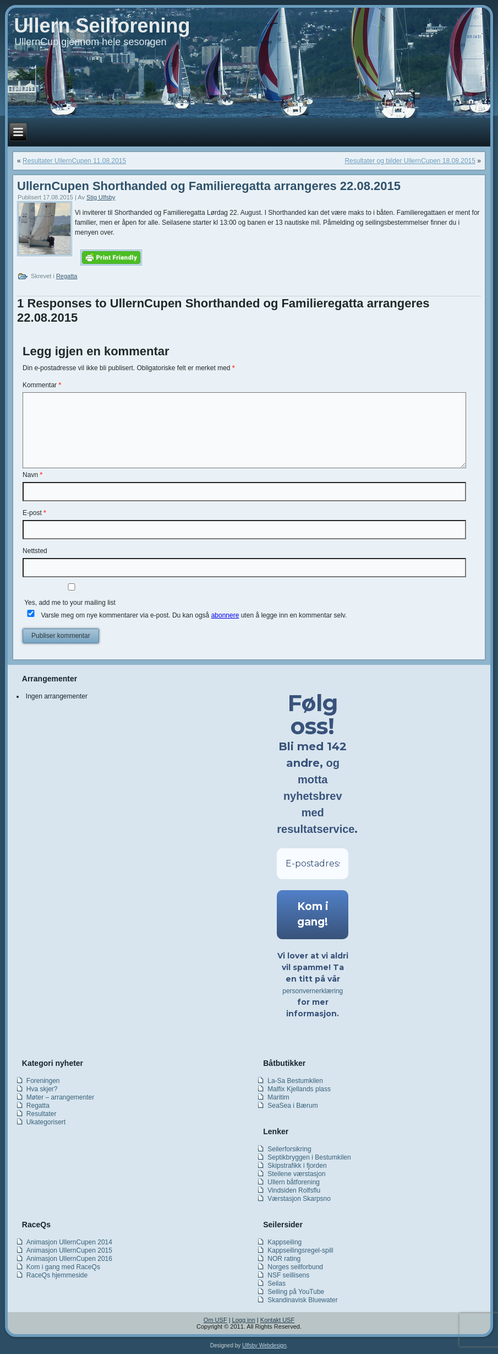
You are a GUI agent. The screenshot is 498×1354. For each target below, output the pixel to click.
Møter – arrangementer (60, 1097)
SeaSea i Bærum (292, 1105)
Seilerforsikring (289, 1149)
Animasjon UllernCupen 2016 (69, 1259)
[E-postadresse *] (312, 863)
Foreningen (43, 1081)
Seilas (276, 1283)
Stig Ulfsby (101, 197)
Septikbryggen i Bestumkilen (309, 1157)
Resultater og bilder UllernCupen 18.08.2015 (409, 161)
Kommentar (42, 385)
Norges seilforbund (295, 1267)
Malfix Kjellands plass (299, 1089)
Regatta (67, 276)
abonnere (225, 615)
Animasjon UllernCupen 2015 (69, 1250)
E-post (34, 513)
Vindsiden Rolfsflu (293, 1190)
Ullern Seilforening (102, 25)
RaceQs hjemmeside (56, 1275)
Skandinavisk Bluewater (302, 1300)
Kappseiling (284, 1242)
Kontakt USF (277, 1320)
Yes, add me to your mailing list (72, 594)
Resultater (41, 1114)
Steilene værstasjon (296, 1174)
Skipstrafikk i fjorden (296, 1165)
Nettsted (35, 551)
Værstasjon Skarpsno (299, 1199)
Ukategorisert (45, 1122)
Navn (32, 475)
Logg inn (243, 1320)
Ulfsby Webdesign (264, 1345)
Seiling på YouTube (295, 1292)
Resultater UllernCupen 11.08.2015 (74, 161)
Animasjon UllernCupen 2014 (69, 1242)
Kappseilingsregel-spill (300, 1250)
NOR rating (283, 1259)
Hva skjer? (42, 1089)
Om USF (215, 1320)
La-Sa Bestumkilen (295, 1081)
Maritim (278, 1097)
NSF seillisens (288, 1275)
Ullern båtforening (293, 1182)
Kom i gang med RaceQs (63, 1267)
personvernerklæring (312, 991)
